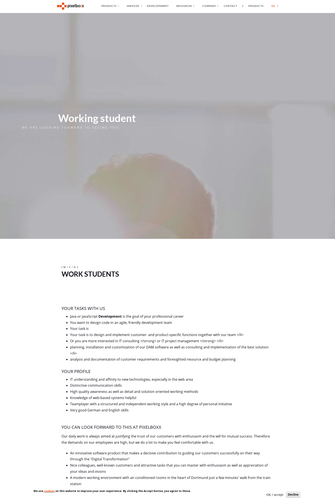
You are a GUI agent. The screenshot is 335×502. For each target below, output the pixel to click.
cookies (49, 491)
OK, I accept (274, 495)
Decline (293, 495)
